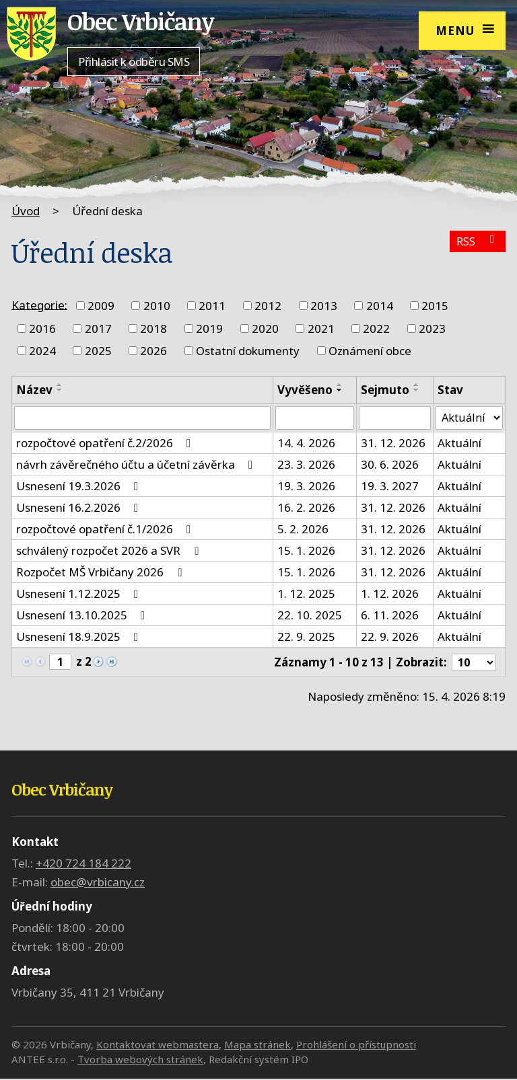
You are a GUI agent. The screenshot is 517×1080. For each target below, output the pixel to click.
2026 (153, 350)
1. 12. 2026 (390, 594)
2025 (98, 350)
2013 (323, 305)
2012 (267, 305)
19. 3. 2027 (390, 486)
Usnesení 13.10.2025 (83, 615)
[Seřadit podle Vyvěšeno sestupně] (340, 390)
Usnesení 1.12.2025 (79, 594)
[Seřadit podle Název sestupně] (60, 390)
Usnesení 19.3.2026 (79, 486)
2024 (42, 350)
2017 (98, 328)
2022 (376, 328)
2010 (156, 305)
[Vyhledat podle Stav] (469, 418)
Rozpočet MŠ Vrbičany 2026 (101, 572)
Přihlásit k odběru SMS (133, 61)
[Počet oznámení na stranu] (473, 663)
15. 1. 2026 (306, 551)
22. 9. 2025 (306, 637)
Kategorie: (39, 304)
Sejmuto (385, 389)
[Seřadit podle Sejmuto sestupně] (416, 390)
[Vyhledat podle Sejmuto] (395, 418)
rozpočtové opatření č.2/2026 (106, 443)
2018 (153, 328)
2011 (212, 305)
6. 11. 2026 (390, 615)
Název (34, 389)
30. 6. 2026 (390, 465)
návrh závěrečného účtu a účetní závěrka (137, 465)
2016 (42, 328)
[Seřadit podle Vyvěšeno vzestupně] (340, 384)
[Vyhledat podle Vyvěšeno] (314, 418)
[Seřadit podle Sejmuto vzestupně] (416, 384)
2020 (265, 328)
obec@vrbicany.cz (97, 883)
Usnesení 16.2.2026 (79, 508)
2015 (434, 305)
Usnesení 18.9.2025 (79, 637)
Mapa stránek (257, 1045)
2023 (432, 328)
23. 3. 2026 (306, 465)
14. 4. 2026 (306, 443)
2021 (321, 328)
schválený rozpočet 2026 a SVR (109, 551)
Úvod (25, 211)
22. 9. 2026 (390, 637)
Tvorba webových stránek (140, 1061)
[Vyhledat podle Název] (142, 418)
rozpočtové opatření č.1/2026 (106, 529)
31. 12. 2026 (393, 443)
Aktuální (459, 443)
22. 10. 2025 (309, 615)
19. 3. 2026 (306, 486)
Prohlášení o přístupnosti (356, 1045)
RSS (477, 242)
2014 (379, 305)
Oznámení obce (370, 350)
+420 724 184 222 (83, 864)
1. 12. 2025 (306, 594)
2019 (209, 328)
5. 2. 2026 (303, 529)
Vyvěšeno (305, 389)
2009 (101, 305)
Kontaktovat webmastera (157, 1045)
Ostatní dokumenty (248, 350)
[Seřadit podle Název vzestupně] (60, 384)
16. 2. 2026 (306, 508)
